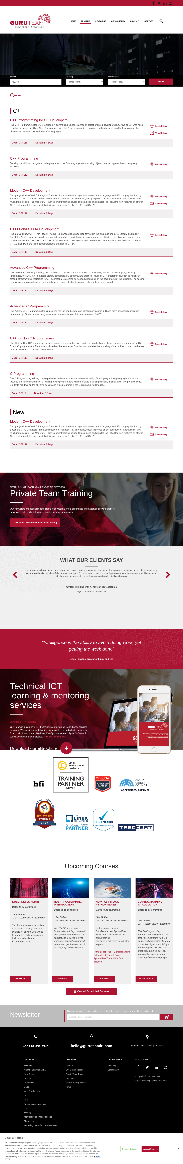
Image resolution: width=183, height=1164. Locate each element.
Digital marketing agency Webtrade (151, 1080)
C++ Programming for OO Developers (39, 120)
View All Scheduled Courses (91, 991)
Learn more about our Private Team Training (35, 522)
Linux (26, 1087)
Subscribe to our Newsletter (81, 1017)
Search (13, 77)
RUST (57, 901)
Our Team (70, 1078)
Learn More (61, 979)
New (18, 412)
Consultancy (118, 21)
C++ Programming (24, 158)
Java (26, 1108)
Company (134, 21)
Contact (148, 21)
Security (27, 1112)
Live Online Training (74, 1070)
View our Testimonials (55, 736)
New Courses (30, 1074)
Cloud (26, 1095)
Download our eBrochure (33, 748)
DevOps (27, 1078)
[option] (91, 585)
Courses (29, 1060)
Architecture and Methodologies (38, 1117)
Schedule (28, 1065)
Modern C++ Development (30, 190)
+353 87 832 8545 (35, 1046)
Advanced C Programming (30, 306)
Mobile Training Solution (76, 1082)
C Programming (22, 374)
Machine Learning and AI (35, 1070)
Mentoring (100, 21)
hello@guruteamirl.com (91, 1046)
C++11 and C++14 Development (34, 229)
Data (26, 1100)
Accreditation (113, 77)
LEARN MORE (19, 979)
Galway (150, 1045)
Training (85, 21)
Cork (142, 1045)
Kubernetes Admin (25, 901)
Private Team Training (51, 493)
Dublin (134, 1045)
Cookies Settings (130, 1149)
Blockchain (29, 1121)
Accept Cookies (150, 1149)
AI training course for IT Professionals (40, 1125)
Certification (29, 1082)
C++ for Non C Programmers (32, 338)
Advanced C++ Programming (32, 267)
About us (70, 1065)
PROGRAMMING (72, 901)
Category (69, 77)
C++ (18, 111)
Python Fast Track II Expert (107, 955)
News (68, 1087)
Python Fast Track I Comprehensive (112, 952)
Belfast (159, 1045)
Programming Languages (35, 1104)
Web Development (32, 1091)
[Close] (178, 1148)
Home (73, 21)
